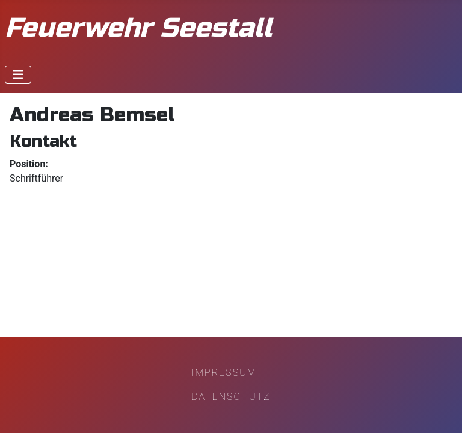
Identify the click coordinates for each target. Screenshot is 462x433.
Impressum (223, 372)
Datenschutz (231, 396)
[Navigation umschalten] (18, 75)
